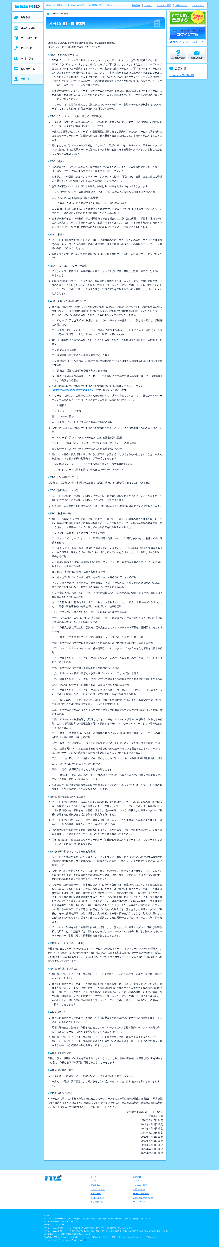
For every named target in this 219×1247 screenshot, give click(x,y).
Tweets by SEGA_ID (181, 75)
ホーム (94, 1177)
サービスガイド (98, 1189)
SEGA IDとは (97, 1185)
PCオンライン (97, 1197)
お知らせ (95, 1181)
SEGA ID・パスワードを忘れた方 (188, 42)
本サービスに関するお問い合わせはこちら (117, 1228)
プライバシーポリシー (143, 1197)
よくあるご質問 (164, 5)
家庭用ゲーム (97, 1202)
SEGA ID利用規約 (141, 1193)
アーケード (96, 1193)
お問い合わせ (181, 5)
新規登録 (136, 5)
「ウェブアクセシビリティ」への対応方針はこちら (63, 1240)
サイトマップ (198, 5)
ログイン (148, 5)
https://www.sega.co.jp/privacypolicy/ (73, 390)
